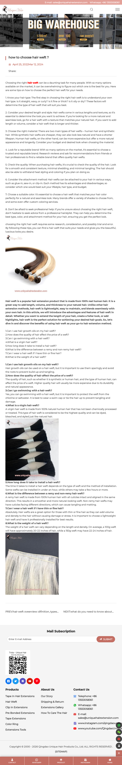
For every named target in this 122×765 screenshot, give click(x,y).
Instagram (85, 763)
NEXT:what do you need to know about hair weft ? (87, 613)
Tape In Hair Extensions (19, 696)
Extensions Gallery (52, 707)
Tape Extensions (15, 718)
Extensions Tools (15, 729)
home (109, 763)
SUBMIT (107, 639)
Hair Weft (11, 701)
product (61, 763)
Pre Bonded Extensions (20, 712)
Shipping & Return (52, 701)
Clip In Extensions (16, 707)
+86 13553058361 (111, 2)
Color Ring (11, 724)
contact (12, 763)
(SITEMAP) (61, 751)
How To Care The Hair (54, 712)
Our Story (47, 696)
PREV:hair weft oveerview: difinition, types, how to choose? (31, 613)
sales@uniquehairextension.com (70, 2)
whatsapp (36, 763)
